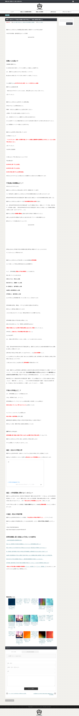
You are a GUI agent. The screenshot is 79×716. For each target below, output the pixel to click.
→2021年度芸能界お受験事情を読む (14, 540)
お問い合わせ (53, 11)
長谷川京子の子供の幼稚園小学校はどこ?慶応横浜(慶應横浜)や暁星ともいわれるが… (24, 559)
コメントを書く (40, 22)
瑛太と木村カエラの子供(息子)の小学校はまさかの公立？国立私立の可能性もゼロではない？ (26, 547)
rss (73, 1)
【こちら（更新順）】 (41, 566)
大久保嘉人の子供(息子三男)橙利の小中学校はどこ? (11, 607)
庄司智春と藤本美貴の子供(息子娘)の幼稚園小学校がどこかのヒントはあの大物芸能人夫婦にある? (27, 562)
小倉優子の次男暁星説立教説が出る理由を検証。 (49, 640)
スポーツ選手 (15, 22)
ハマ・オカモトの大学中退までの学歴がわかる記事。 (17, 693)
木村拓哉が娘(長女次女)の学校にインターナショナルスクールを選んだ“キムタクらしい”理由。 (49, 609)
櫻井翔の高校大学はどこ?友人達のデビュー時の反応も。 (19, 624)
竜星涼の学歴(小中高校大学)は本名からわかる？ (34, 624)
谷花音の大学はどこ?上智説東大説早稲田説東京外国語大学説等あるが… (42, 642)
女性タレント (20, 22)
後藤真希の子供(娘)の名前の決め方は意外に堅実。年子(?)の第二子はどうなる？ (34, 602)
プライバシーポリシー (66, 11)
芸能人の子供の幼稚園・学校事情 (28, 22)
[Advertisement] (31, 48)
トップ (12, 11)
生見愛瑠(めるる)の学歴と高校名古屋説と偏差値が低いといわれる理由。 (44, 694)
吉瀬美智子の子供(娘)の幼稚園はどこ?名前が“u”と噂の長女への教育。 (11, 633)
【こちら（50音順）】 (30, 566)
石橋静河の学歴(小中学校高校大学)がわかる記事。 (26, 624)
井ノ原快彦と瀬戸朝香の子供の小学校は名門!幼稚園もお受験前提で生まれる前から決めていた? (27, 551)
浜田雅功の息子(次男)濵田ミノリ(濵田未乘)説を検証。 (42, 607)
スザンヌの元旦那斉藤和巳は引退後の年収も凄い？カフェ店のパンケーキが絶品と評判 (42, 618)
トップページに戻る (9, 700)
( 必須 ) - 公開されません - (13, 667)
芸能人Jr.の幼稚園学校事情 (25, 11)
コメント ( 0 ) (13, 651)
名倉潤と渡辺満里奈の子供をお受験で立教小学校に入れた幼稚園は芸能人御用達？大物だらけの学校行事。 (29, 555)
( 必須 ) (9, 663)
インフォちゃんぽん (38, 706)
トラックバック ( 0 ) (30, 651)
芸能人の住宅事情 (39, 11)
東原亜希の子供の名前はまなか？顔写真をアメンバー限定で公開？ (27, 601)
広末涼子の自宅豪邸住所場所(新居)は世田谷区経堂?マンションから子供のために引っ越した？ (11, 625)
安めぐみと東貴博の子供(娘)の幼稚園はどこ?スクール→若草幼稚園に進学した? (23, 544)
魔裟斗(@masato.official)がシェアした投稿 (25, 484)
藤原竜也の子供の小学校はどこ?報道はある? (27, 640)
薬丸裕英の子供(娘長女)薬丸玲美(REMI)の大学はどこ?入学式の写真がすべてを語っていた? (34, 635)
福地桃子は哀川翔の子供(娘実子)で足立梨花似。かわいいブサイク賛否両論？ (49, 618)
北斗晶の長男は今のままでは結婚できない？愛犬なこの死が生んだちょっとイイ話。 (19, 602)
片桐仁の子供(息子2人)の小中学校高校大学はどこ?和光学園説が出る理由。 (19, 642)
